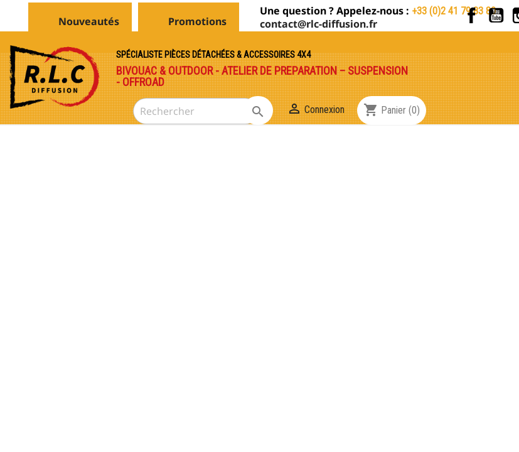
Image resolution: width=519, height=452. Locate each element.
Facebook (472, 15)
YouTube (496, 15)
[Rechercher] (196, 111)
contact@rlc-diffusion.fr (318, 24)
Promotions (197, 21)
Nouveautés (88, 21)
